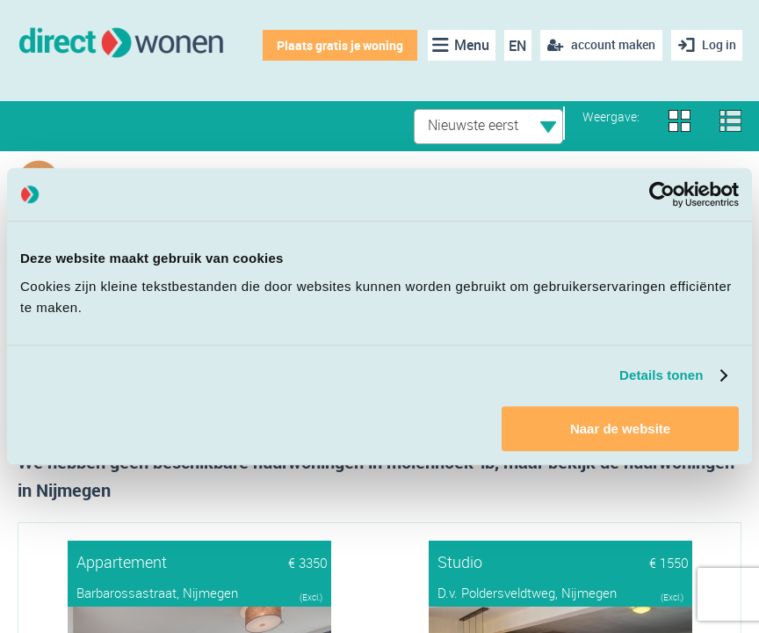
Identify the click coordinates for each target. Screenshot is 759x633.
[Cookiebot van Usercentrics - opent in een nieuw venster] (662, 194)
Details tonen (661, 374)
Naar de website (620, 428)
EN (517, 45)
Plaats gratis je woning (339, 45)
